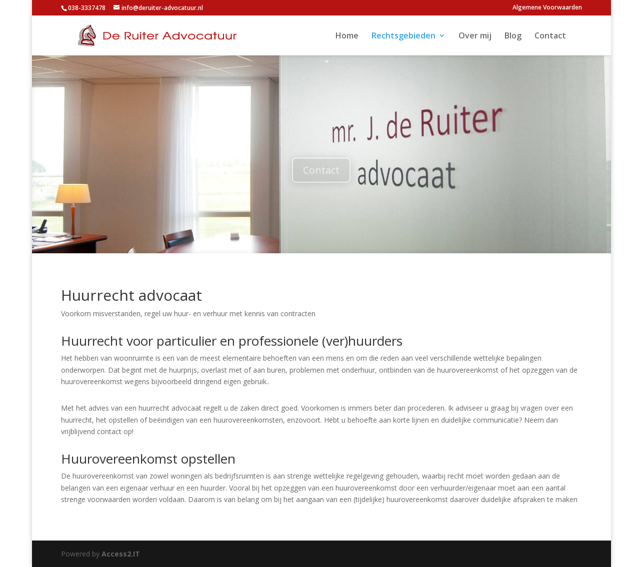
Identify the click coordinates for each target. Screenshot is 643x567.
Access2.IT (121, 554)
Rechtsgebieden (404, 36)
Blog (513, 36)
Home (347, 36)
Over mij (475, 36)
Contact (550, 36)
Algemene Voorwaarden (547, 7)
